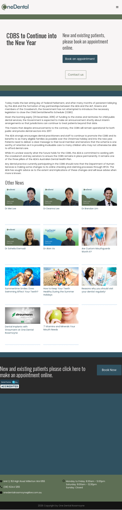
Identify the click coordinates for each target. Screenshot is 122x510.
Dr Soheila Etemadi (15, 248)
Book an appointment (80, 59)
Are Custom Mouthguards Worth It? (96, 250)
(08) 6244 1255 (11, 487)
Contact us (76, 75)
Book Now (109, 370)
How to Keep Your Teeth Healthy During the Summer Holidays (58, 292)
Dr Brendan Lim (90, 208)
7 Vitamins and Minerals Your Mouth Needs (59, 328)
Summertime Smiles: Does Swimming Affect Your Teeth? (21, 290)
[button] (117, 7)
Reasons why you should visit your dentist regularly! (97, 290)
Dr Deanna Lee (51, 208)
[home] (15, 7)
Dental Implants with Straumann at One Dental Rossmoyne (19, 330)
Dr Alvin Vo (49, 248)
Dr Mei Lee (10, 208)
